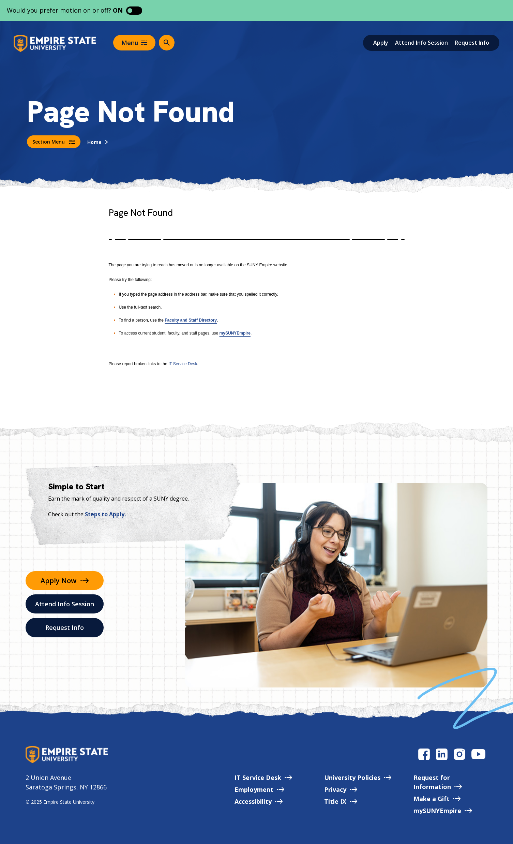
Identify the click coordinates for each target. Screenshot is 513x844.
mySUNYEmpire (235, 333)
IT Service (263, 777)
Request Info (472, 42)
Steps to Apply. (105, 514)
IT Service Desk (182, 363)
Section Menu (53, 141)
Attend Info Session (421, 42)
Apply (380, 42)
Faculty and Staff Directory (191, 320)
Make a (437, 799)
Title (340, 801)
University (357, 777)
